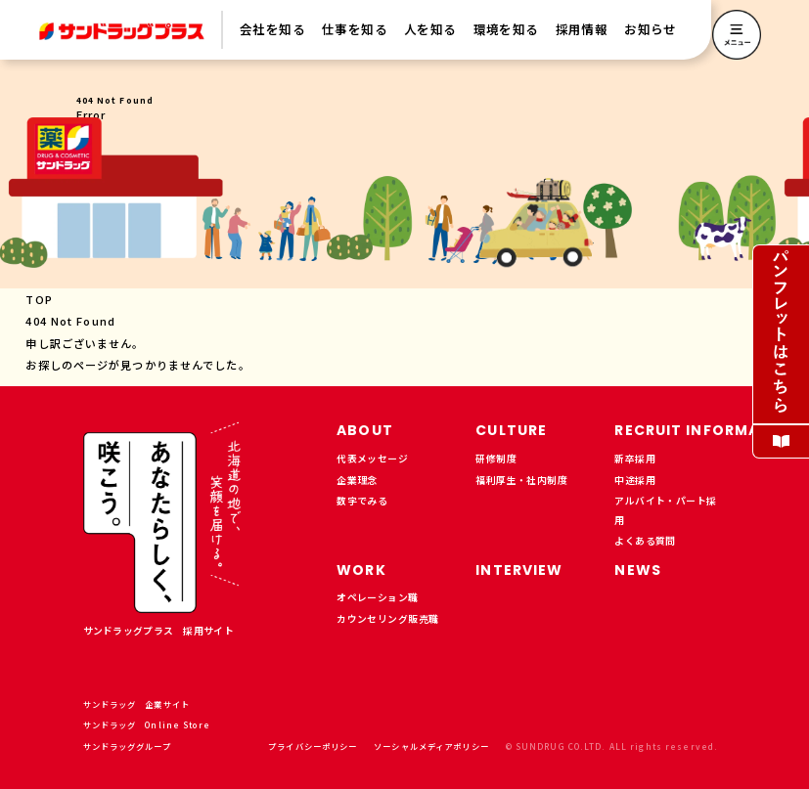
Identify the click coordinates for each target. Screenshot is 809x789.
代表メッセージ (372, 458)
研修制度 (496, 458)
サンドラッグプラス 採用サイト (158, 630)
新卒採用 (634, 458)
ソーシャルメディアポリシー (431, 746)
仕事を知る (354, 29)
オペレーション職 (377, 597)
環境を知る (506, 29)
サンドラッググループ (133, 746)
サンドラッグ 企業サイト (142, 704)
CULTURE (511, 430)
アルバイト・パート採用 (665, 510)
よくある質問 (645, 541)
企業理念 (357, 480)
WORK (361, 570)
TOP (38, 299)
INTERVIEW (518, 570)
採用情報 (582, 29)
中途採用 (634, 480)
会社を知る (272, 29)
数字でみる (362, 500)
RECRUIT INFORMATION (706, 430)
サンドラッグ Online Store (153, 724)
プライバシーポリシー (312, 746)
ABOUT (365, 430)
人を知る (430, 29)
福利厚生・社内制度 (521, 480)
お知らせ (650, 29)
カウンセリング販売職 (387, 619)
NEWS (637, 570)
